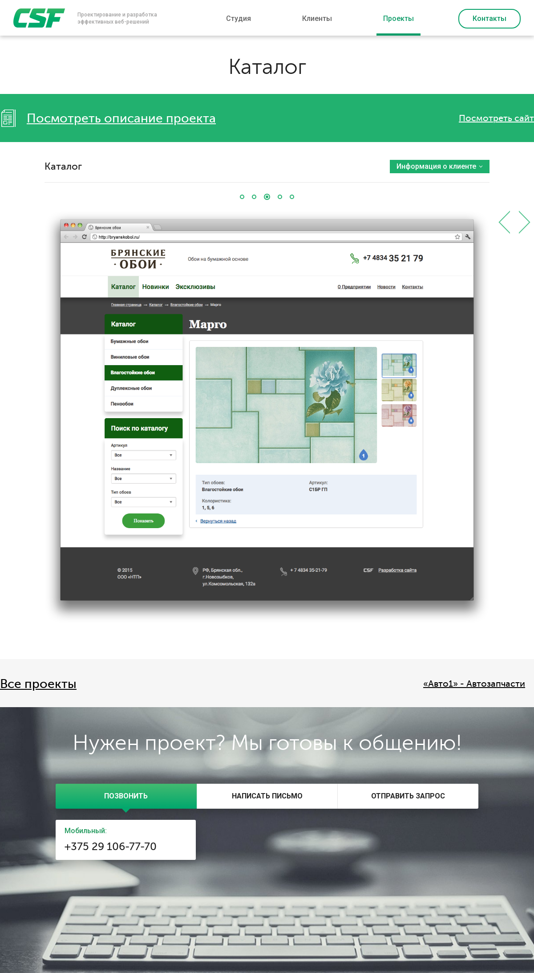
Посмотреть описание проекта (121, 118)
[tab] (126, 796)
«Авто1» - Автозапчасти (474, 684)
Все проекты (38, 684)
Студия (238, 18)
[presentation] (126, 796)
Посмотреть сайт (496, 118)
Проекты (398, 18)
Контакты (489, 18)
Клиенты (317, 18)
